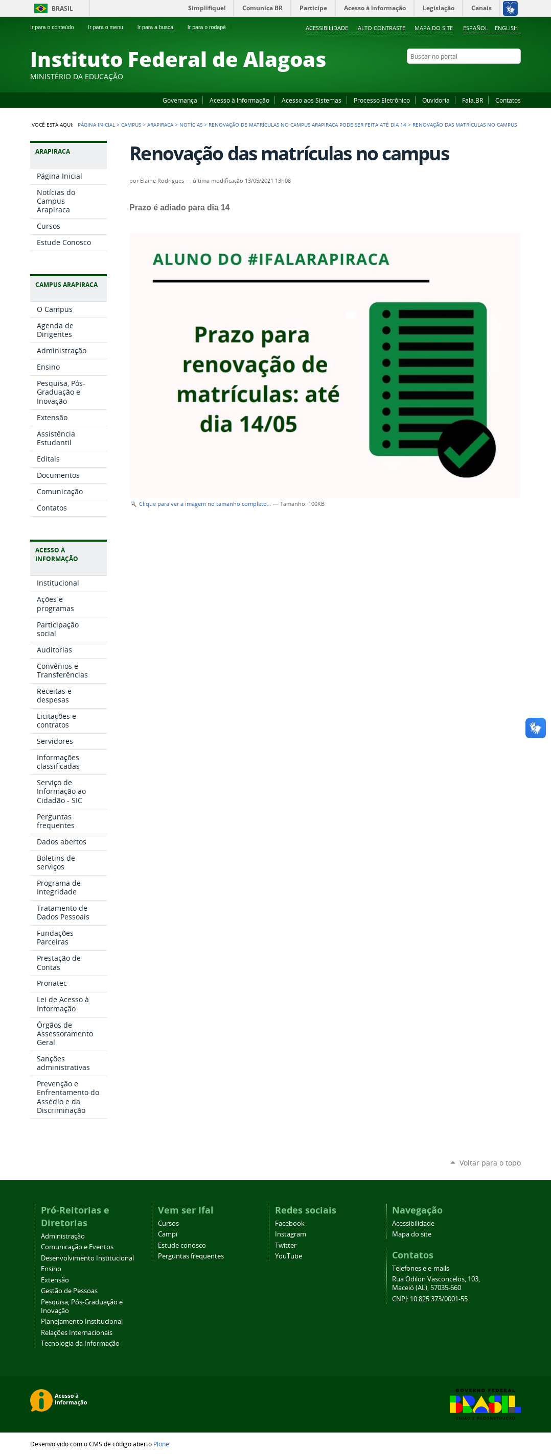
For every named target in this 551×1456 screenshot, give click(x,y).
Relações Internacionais (76, 1332)
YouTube (477, 76)
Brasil (62, 8)
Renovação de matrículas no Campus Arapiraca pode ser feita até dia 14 (307, 124)
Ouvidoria (436, 100)
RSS (516, 76)
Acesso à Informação (239, 100)
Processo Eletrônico (382, 100)
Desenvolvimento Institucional (87, 1258)
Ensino (51, 1269)
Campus (131, 124)
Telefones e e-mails (420, 1268)
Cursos (168, 1223)
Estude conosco (182, 1245)
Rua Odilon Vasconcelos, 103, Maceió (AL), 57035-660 (436, 1283)
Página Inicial (96, 124)
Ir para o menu (109, 27)
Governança (180, 100)
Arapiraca (160, 124)
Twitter (503, 76)
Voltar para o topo (490, 1163)
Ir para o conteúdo (56, 27)
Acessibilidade (327, 28)
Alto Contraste (381, 28)
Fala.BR (472, 100)
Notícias (190, 124)
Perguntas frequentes (191, 1256)
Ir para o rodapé (211, 27)
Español (475, 28)
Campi (167, 1234)
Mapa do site (434, 28)
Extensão (55, 1280)
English (506, 28)
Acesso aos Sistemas (311, 100)
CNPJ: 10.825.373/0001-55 (430, 1299)
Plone (161, 1444)
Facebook (465, 76)
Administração (63, 1236)
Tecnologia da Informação (80, 1343)
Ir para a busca (159, 27)
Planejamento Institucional (82, 1321)
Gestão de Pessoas (69, 1291)
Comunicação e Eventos (77, 1247)
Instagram (490, 76)
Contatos (508, 100)
